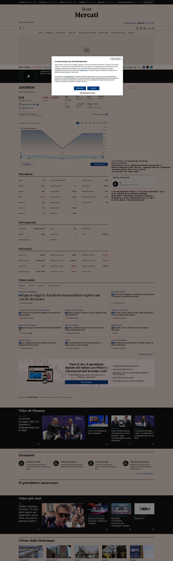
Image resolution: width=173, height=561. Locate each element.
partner (112, 76)
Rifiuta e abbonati (115, 58)
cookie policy (84, 70)
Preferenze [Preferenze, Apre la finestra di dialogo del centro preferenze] (80, 88)
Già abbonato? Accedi (87, 93)
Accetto (93, 88)
